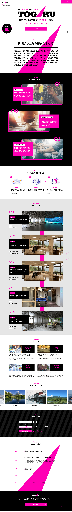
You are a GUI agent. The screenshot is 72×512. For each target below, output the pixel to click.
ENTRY (66, 1)
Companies (68, 257)
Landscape (68, 258)
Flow (67, 259)
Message (67, 252)
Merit (67, 253)
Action (67, 254)
